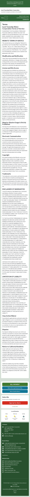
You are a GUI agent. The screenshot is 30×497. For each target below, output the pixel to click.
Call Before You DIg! (8, 468)
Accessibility (15, 484)
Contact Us (26, 19)
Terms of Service (23, 482)
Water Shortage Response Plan (15, 388)
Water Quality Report (15, 391)
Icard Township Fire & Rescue (10, 464)
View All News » (5, 455)
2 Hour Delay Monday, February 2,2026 (12, 450)
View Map (6, 431)
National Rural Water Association (11, 462)
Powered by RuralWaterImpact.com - (15, 490)
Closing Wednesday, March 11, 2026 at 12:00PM (15, 448)
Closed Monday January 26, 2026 (11, 452)
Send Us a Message (8, 435)
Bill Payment (15, 384)
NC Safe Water (7, 466)
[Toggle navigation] (6, 17)
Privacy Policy (16, 482)
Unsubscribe (15, 406)
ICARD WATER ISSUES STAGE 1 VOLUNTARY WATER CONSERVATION (14, 444)
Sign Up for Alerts (15, 403)
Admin (15, 492)
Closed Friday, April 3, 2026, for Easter (12, 446)
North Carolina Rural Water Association (13, 461)
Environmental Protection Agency (11, 472)
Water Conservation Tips (10, 470)
